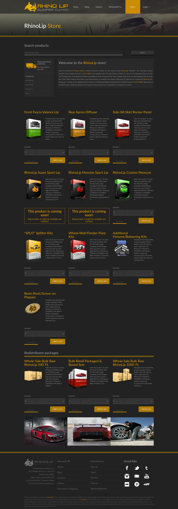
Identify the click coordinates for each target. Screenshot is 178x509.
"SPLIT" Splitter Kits (38, 233)
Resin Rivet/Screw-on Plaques (40, 295)
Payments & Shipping (68, 488)
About (60, 467)
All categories (29, 80)
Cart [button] (133, 6)
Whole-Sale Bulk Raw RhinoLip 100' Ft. (39, 363)
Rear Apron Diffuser (83, 112)
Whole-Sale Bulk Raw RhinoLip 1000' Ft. (128, 363)
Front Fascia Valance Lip (41, 112)
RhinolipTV (115, 6)
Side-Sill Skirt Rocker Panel (132, 112)
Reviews (95, 477)
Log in (93, 472)
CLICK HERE (86, 73)
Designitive (50, 497)
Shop (75, 6)
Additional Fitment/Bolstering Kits (130, 235)
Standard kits (29, 85)
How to (94, 483)
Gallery (99, 6)
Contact (61, 478)
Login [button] (146, 6)
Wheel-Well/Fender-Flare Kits (87, 235)
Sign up (94, 466)
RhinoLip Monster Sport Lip (88, 172)
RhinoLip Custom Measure (132, 172)
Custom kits (28, 89)
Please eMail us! (80, 71)
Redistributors (97, 461)
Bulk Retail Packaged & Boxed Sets (85, 363)
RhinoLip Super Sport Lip (42, 172)
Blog (87, 6)
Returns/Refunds (99, 488)
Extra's (27, 93)
